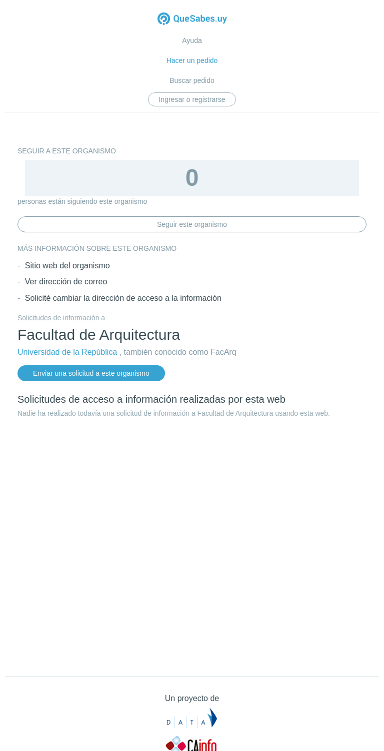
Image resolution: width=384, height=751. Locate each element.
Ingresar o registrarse (191, 99)
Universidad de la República (67, 352)
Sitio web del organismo (67, 265)
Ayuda (192, 40)
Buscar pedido (192, 80)
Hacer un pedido (192, 60)
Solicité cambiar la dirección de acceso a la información (123, 298)
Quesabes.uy (192, 19)
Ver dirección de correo (66, 281)
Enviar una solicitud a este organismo (91, 373)
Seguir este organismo (192, 224)
